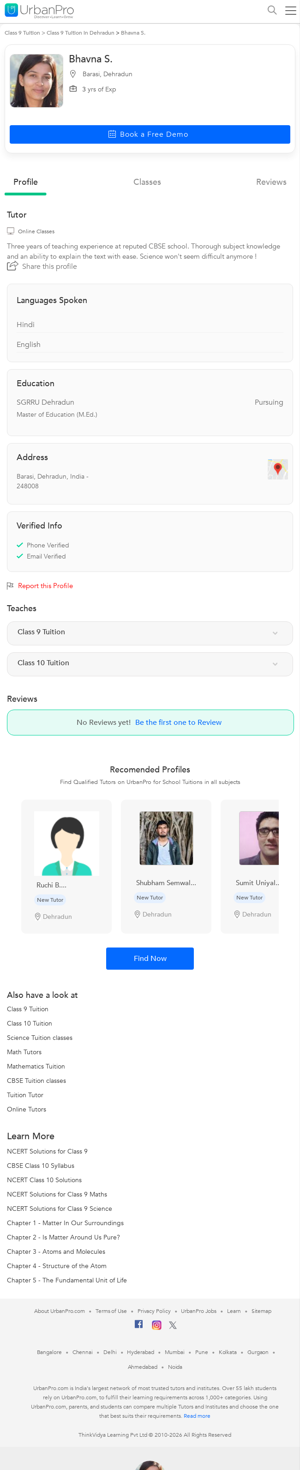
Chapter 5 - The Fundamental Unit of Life (67, 1280)
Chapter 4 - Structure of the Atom (57, 1266)
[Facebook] (138, 1327)
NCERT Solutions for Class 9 (47, 1151)
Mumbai (175, 1352)
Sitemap (261, 1311)
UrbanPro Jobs (198, 1311)
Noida (175, 1367)
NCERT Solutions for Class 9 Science (59, 1208)
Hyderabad (140, 1352)
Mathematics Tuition (36, 1066)
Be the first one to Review (178, 722)
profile (25, 182)
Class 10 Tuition (29, 1023)
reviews (271, 182)
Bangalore (49, 1352)
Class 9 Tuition (27, 1009)
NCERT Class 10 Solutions (44, 1180)
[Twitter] (173, 1327)
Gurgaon (258, 1352)
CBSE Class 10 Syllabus (40, 1165)
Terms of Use (111, 1311)
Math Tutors (24, 1052)
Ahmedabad (142, 1367)
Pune (201, 1352)
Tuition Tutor (25, 1095)
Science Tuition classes (39, 1037)
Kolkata (228, 1352)
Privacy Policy (154, 1311)
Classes (147, 182)
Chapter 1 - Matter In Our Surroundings (65, 1223)
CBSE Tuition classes (36, 1080)
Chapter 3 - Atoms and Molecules (56, 1251)
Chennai (82, 1352)
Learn (234, 1311)
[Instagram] (157, 1328)
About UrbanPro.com (59, 1311)
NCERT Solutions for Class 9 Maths (57, 1194)
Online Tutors (26, 1109)
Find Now (150, 959)
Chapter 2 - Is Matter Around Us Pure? (63, 1237)
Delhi (110, 1352)
